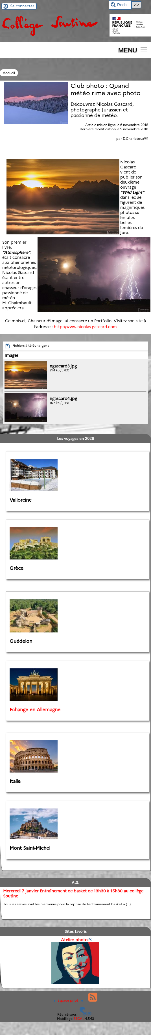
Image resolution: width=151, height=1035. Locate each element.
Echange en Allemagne (35, 709)
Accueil (9, 73)
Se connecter (22, 6)
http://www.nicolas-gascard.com (85, 326)
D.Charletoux (133, 138)
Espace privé (66, 1000)
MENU (127, 50)
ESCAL (78, 1018)
